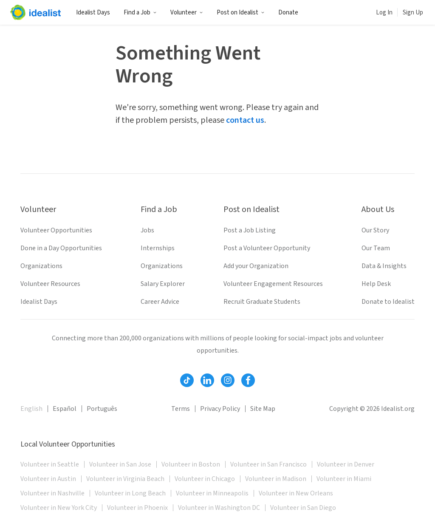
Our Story (375, 230)
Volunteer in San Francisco (268, 464)
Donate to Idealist (388, 301)
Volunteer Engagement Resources (273, 283)
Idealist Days (93, 12)
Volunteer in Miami (343, 479)
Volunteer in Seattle (49, 464)
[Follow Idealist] (187, 380)
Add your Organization (255, 266)
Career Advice (160, 301)
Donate (288, 12)
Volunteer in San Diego (303, 507)
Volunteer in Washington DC (219, 507)
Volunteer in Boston (190, 464)
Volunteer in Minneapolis (212, 493)
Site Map (262, 408)
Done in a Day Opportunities (61, 248)
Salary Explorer (163, 283)
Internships (158, 248)
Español (64, 408)
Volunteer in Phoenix (137, 507)
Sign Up (413, 12)
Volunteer (186, 12)
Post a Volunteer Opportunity (266, 248)
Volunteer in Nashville (52, 493)
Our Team (376, 248)
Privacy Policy (220, 408)
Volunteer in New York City (58, 507)
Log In (384, 12)
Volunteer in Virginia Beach (125, 479)
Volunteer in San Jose (120, 464)
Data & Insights (384, 266)
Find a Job (140, 12)
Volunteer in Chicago (205, 479)
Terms (180, 408)
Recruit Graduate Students (261, 301)
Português (102, 408)
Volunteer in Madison (275, 479)
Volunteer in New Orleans (296, 493)
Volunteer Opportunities (56, 230)
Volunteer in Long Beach (130, 493)
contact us (245, 120)
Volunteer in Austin (48, 479)
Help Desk (376, 283)
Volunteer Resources (50, 283)
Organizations (41, 266)
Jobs (147, 230)
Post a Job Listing (249, 230)
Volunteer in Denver (345, 464)
